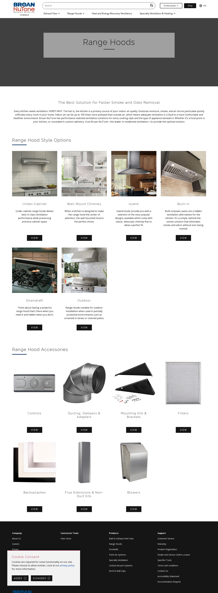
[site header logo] (24, 9)
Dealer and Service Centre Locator (174, 554)
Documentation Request (169, 581)
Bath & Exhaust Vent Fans (121, 538)
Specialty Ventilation (118, 560)
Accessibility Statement (168, 576)
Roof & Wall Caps (117, 571)
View (34, 238)
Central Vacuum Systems (121, 565)
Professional (171, 5)
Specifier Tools (165, 560)
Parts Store (66, 538)
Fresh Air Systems (117, 554)
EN (202, 5)
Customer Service (166, 538)
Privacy (15, 549)
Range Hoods (115, 544)
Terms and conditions (168, 565)
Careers (15, 544)
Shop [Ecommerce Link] (190, 5)
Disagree (39, 578)
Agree (18, 578)
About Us (16, 538)
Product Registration (167, 549)
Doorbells (113, 549)
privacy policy (67, 565)
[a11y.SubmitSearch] (151, 5)
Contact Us (163, 571)
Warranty (162, 544)
